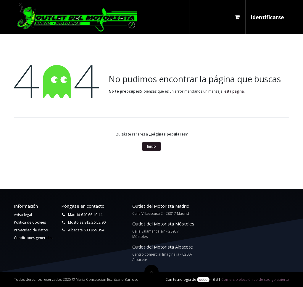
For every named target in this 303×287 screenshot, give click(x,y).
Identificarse (267, 17)
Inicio (151, 146)
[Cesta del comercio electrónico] (237, 17)
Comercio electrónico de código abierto (255, 279)
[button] (151, 272)
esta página (234, 91)
